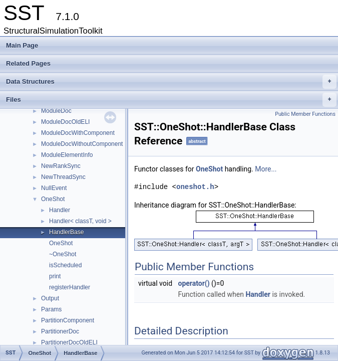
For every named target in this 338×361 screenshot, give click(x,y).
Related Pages (28, 63)
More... (265, 169)
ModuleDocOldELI (65, 121)
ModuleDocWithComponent (78, 132)
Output (50, 298)
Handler (59, 210)
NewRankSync (61, 165)
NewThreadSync (63, 176)
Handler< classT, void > (80, 221)
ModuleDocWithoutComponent (82, 143)
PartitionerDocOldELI (69, 342)
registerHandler (69, 287)
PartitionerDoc (60, 331)
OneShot (53, 199)
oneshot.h (195, 187)
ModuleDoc (56, 110)
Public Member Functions (305, 114)
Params (51, 309)
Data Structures (171, 82)
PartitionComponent (67, 320)
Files (171, 100)
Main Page (22, 45)
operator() (194, 283)
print (55, 276)
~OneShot (62, 254)
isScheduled (65, 265)
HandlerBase (66, 232)
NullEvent (54, 188)
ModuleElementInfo (67, 154)
